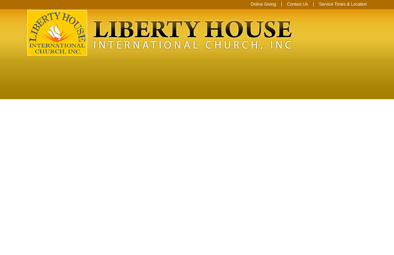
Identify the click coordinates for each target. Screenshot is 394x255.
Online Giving (263, 4)
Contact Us (297, 4)
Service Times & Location (343, 4)
